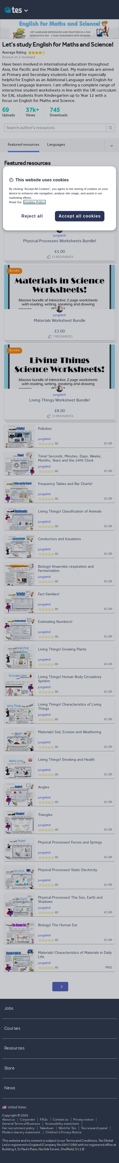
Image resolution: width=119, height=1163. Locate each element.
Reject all (32, 216)
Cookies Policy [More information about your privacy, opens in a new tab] (34, 202)
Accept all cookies (80, 216)
